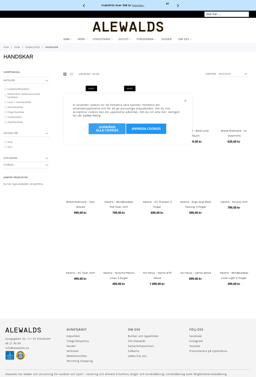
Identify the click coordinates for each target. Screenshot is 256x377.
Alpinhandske (15, 122)
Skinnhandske (15, 107)
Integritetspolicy (78, 341)
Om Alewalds (137, 341)
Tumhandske (14, 117)
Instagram (196, 341)
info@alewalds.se (17, 348)
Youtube (194, 346)
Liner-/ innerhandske (19, 102)
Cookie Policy (91, 115)
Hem (6, 47)
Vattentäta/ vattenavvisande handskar (23, 95)
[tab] (128, 39)
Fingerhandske (15, 112)
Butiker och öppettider (143, 336)
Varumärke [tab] (11, 157)
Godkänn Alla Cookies (107, 128)
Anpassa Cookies (146, 128)
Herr (10, 146)
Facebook (195, 336)
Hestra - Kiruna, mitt (234, 202)
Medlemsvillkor (77, 356)
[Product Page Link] (195, 107)
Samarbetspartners (141, 346)
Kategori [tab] (9, 80)
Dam (17, 47)
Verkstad (72, 351)
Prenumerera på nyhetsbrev (208, 351)
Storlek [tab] (9, 164)
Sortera (211, 73)
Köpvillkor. (143, 5)
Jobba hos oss (137, 356)
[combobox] (226, 14)
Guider (71, 346)
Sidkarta (133, 351)
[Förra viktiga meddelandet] (84, 5)
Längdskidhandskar (18, 88)
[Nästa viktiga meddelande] (178, 5)
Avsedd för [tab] (11, 133)
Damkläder (32, 47)
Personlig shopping (80, 361)
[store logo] (128, 27)
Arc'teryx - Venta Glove (195, 273)
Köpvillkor (73, 336)
